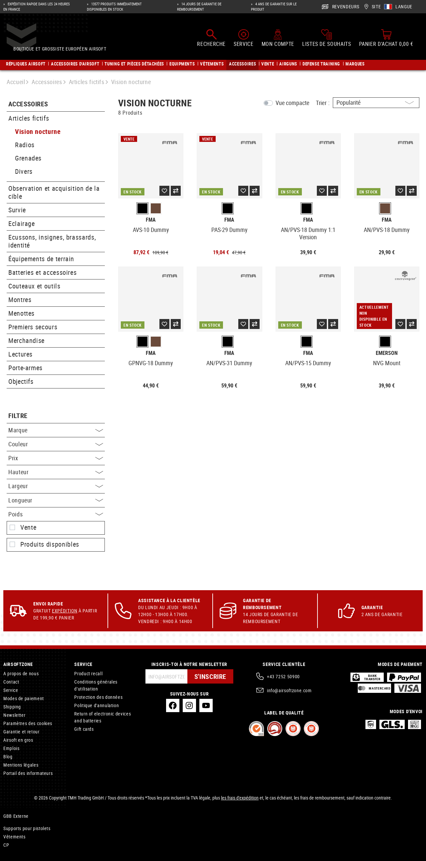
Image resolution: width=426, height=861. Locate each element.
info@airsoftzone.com (289, 690)
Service (10, 690)
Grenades (28, 158)
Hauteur (55, 472)
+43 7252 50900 (283, 676)
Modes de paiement (23, 698)
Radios (25, 144)
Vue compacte (292, 103)
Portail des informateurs (28, 773)
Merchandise (26, 340)
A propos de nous (21, 673)
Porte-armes (25, 367)
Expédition (64, 610)
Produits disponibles (49, 544)
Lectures (20, 354)
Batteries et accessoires (42, 272)
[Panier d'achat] (386, 39)
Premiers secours (32, 326)
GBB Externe (16, 816)
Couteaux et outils (34, 285)
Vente (28, 527)
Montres (19, 299)
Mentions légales (20, 765)
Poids (55, 514)
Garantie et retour (21, 731)
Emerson (387, 353)
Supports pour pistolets (27, 828)
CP (6, 845)
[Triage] (376, 102)
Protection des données (98, 697)
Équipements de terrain (41, 258)
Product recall (88, 673)
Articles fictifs (28, 118)
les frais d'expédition (240, 798)
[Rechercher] (211, 39)
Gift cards (84, 729)
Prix (55, 458)
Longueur (55, 500)
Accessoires (28, 104)
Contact (11, 682)
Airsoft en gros (18, 740)
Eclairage (21, 223)
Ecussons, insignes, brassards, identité (52, 241)
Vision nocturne (38, 131)
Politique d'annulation (96, 705)
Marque (55, 430)
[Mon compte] (278, 39)
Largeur (55, 486)
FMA (151, 220)
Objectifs (21, 381)
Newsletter (14, 715)
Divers (24, 171)
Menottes (21, 313)
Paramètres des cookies (27, 723)
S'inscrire (210, 676)
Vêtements (14, 836)
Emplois (11, 748)
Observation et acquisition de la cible (54, 192)
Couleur (55, 444)
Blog (8, 756)
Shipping (12, 706)
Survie (17, 209)
